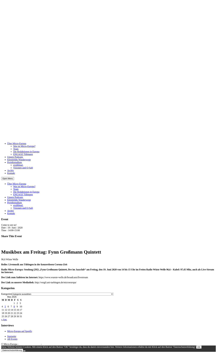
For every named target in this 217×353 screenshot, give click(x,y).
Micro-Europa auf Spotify (19, 331)
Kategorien (6, 294)
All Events (12, 339)
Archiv (10, 170)
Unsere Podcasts (15, 157)
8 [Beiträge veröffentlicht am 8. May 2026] (14, 306)
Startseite (11, 336)
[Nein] (24, 350)
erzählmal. (18, 165)
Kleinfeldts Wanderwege (19, 159)
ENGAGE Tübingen (23, 154)
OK (198, 347)
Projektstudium (14, 162)
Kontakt (11, 173)
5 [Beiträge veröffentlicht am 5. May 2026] (5, 306)
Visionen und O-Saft (23, 167)
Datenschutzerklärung (29, 344)
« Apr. (4, 319)
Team (15, 149)
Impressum (47, 344)
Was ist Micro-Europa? (24, 146)
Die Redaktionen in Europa (26, 151)
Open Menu (7, 178)
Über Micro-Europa (16, 143)
